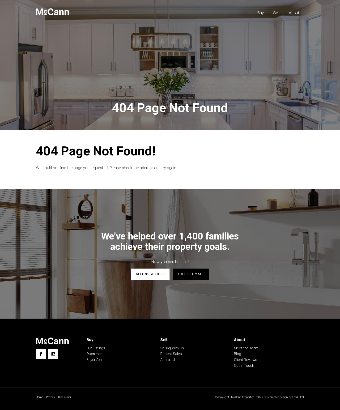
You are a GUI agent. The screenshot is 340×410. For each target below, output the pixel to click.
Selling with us (150, 274)
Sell (276, 12)
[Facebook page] (41, 354)
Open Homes (96, 354)
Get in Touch (244, 365)
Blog (237, 354)
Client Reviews (245, 360)
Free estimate (191, 274)
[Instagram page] (53, 354)
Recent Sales (171, 354)
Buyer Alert (95, 360)
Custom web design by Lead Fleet (283, 397)
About (294, 12)
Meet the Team (246, 348)
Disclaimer (65, 397)
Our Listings (95, 348)
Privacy (50, 397)
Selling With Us (172, 348)
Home (39, 397)
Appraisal (167, 360)
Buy (260, 12)
